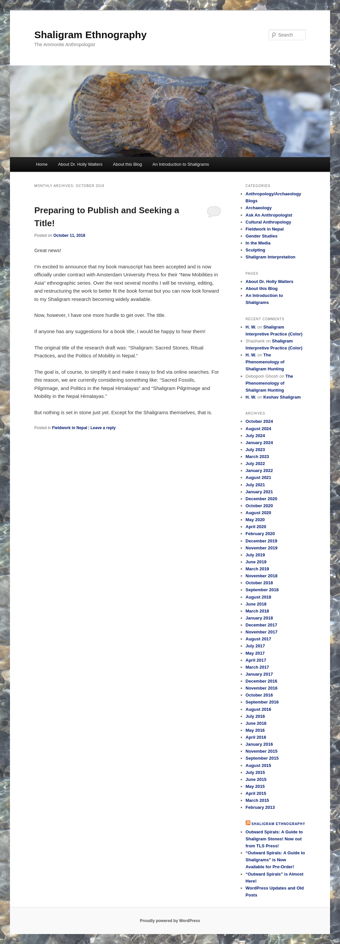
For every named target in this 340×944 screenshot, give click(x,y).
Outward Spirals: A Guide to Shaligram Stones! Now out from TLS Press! (274, 838)
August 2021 (258, 477)
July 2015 (255, 772)
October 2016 (259, 695)
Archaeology (259, 207)
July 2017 (255, 645)
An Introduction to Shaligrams (180, 164)
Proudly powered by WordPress (170, 920)
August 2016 (258, 709)
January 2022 (259, 470)
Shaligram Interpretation (271, 256)
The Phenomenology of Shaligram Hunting (265, 361)
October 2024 (259, 421)
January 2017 (259, 674)
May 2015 (255, 786)
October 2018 (259, 582)
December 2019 (261, 540)
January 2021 (259, 491)
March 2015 (257, 800)
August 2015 (258, 765)
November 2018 (262, 575)
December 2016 (261, 681)
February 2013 (260, 807)
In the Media (258, 242)
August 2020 (258, 512)
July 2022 (255, 463)
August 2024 (258, 428)
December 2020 (261, 498)
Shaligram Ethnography (90, 34)
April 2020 (256, 526)
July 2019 (255, 554)
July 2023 (255, 449)
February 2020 (260, 533)
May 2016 (255, 730)
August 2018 (258, 597)
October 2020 (259, 505)
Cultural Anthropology (268, 222)
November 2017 (262, 631)
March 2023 (257, 456)
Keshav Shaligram (282, 397)
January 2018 (259, 617)
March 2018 (257, 611)
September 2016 (262, 702)
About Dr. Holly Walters (80, 164)
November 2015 (262, 751)
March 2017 (257, 667)
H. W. (251, 327)
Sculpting (255, 249)
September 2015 (262, 758)
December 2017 (261, 624)
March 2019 (257, 568)
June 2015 (256, 779)
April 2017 (256, 660)
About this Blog (127, 164)
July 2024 (255, 435)
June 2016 (256, 723)
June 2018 (256, 604)
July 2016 (255, 716)
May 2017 (255, 653)
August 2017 (258, 638)
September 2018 (262, 589)
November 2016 (262, 688)
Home (41, 164)
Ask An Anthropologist (269, 215)
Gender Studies (262, 236)
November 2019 (262, 547)
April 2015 (256, 793)
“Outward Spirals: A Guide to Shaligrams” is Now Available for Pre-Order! (275, 859)
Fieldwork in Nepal (69, 427)
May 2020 (255, 519)
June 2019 (256, 561)
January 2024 (259, 442)
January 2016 (259, 744)
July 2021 (255, 484)
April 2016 (256, 737)
